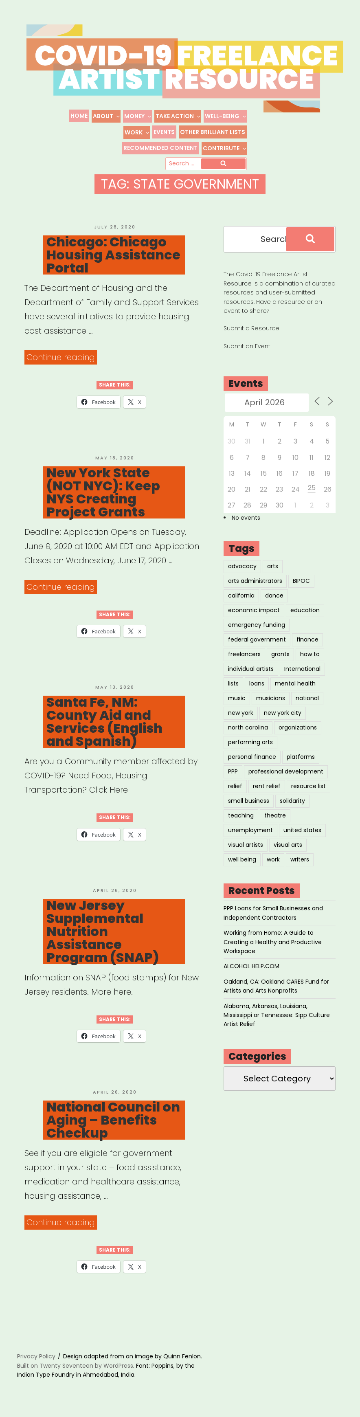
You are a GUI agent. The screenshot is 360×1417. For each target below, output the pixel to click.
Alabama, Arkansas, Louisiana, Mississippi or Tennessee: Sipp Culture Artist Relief (277, 1019)
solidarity (292, 806)
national (307, 703)
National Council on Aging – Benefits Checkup (113, 1125)
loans (256, 688)
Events (164, 132)
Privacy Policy (36, 1361)
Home (79, 116)
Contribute (225, 148)
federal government (257, 644)
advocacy (242, 571)
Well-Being (226, 116)
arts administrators (255, 586)
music (237, 703)
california (241, 600)
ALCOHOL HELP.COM (251, 971)
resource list (308, 791)
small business (248, 806)
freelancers (244, 659)
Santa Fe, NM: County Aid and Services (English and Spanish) (104, 727)
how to (310, 659)
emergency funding (256, 630)
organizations (298, 732)
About (107, 116)
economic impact (254, 615)
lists (233, 688)
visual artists (245, 850)
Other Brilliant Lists (212, 132)
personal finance (252, 762)
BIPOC (301, 586)
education (305, 615)
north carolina (248, 732)
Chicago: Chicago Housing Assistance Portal (113, 259)
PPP (233, 776)
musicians (270, 703)
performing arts (250, 747)
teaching (241, 820)
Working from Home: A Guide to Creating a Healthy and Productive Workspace (273, 947)
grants (280, 659)
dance (274, 600)
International (302, 674)
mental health (295, 688)
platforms (301, 762)
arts (272, 571)
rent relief (267, 791)
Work (137, 132)
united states (302, 835)
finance (307, 644)
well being (242, 864)
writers (299, 864)
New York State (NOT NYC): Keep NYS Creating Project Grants (103, 497)
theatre (275, 820)
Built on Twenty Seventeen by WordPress (75, 1370)
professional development (285, 776)
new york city (282, 718)
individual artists (251, 674)
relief (235, 791)
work (273, 864)
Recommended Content (160, 148)
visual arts (288, 850)
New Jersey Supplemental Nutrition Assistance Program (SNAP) (102, 936)
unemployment (250, 835)
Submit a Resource (251, 333)
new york (240, 718)
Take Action (178, 116)
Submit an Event (247, 351)
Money (138, 116)
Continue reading (61, 362)
